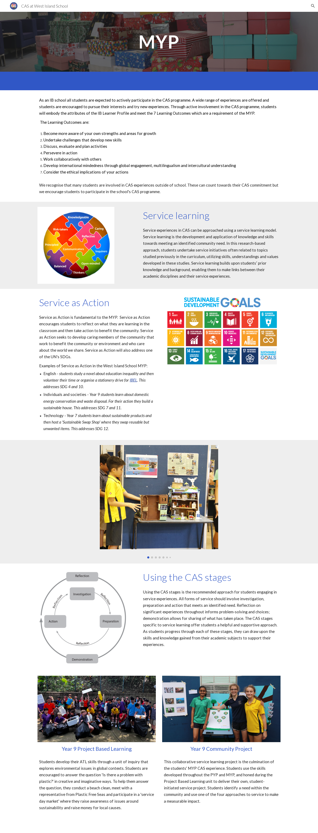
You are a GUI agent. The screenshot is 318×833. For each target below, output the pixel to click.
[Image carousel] (159, 501)
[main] (159, 41)
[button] (313, 6)
